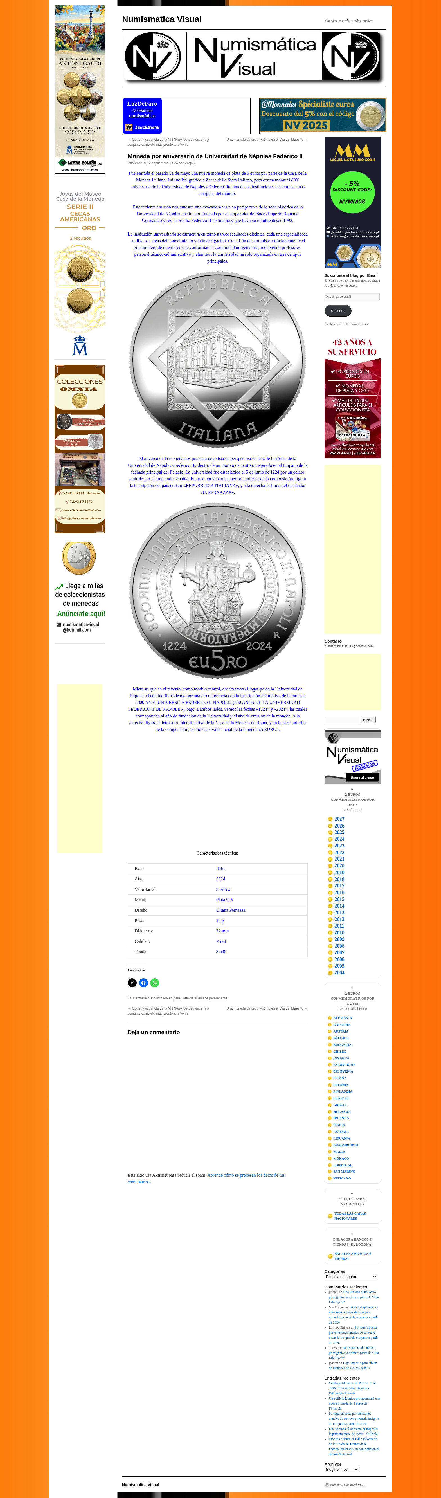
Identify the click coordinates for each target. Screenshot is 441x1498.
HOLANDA (339, 1111)
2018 (336, 879)
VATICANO (339, 1178)
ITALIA (336, 1124)
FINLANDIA (340, 1091)
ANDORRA (339, 1024)
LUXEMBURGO (343, 1144)
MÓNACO (338, 1158)
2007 (336, 953)
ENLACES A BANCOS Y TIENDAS (349, 1256)
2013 (336, 912)
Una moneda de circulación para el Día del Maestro (267, 140)
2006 (336, 959)
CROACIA (339, 1058)
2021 (336, 859)
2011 (336, 926)
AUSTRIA (338, 1031)
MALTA (336, 1151)
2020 (336, 866)
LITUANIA (339, 1138)
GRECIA (337, 1104)
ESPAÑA (337, 1078)
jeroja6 (189, 163)
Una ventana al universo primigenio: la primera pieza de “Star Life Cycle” (354, 1297)
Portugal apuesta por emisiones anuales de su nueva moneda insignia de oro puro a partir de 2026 (354, 1419)
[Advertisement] (79, 768)
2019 (336, 872)
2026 (336, 826)
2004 (336, 973)
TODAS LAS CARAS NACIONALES (347, 1216)
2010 (336, 933)
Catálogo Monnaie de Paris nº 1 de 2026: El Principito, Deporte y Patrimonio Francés (352, 1388)
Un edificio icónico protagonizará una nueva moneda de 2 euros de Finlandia (354, 1403)
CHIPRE (337, 1051)
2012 (336, 919)
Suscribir (338, 311)
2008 (336, 946)
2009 (336, 939)
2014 (336, 906)
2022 (336, 852)
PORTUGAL (340, 1165)
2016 (336, 892)
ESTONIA (338, 1084)
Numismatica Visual (162, 19)
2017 (336, 886)
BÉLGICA (338, 1037)
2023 (336, 846)
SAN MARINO (342, 1171)
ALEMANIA (340, 1018)
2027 (336, 819)
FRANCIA (338, 1098)
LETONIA (338, 1131)
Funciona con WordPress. (347, 1485)
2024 (336, 839)
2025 (336, 832)
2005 (336, 966)
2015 (336, 899)
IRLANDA (338, 1118)
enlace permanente (212, 998)
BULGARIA (340, 1044)
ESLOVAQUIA (342, 1064)
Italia (177, 998)
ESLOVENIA (340, 1071)
